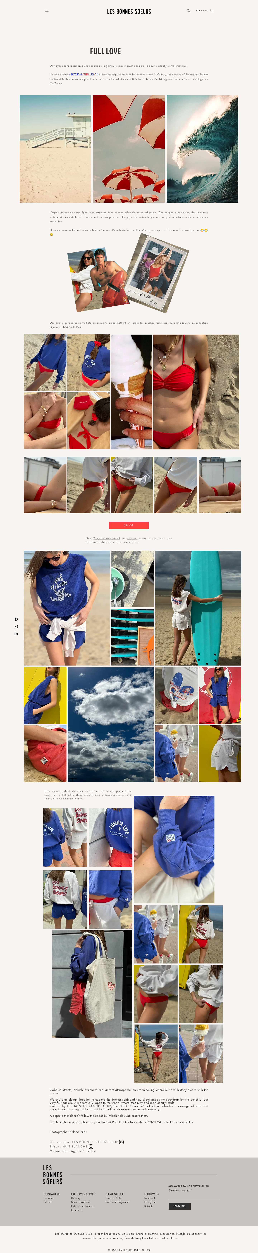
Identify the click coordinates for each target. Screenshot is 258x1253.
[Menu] (46, 10)
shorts (132, 538)
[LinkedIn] (16, 634)
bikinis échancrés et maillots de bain (79, 323)
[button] (211, 11)
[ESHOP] (129, 525)
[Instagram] (16, 626)
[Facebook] (16, 619)
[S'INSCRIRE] (180, 1206)
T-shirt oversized (107, 538)
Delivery (75, 1198)
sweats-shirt (61, 791)
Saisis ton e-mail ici (179, 1190)
